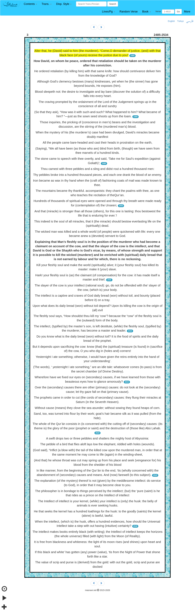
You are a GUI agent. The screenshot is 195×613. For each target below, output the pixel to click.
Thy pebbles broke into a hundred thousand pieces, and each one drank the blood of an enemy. (97, 174)
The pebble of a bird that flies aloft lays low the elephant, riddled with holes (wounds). (97, 444)
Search (112, 4)
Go (178, 11)
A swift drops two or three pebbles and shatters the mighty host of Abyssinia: (97, 438)
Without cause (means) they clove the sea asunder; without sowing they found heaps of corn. (97, 408)
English (171, 21)
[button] (30, 4)
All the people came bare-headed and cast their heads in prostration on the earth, (97, 142)
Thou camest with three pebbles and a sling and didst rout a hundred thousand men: (97, 168)
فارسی (189, 21)
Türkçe (180, 21)
